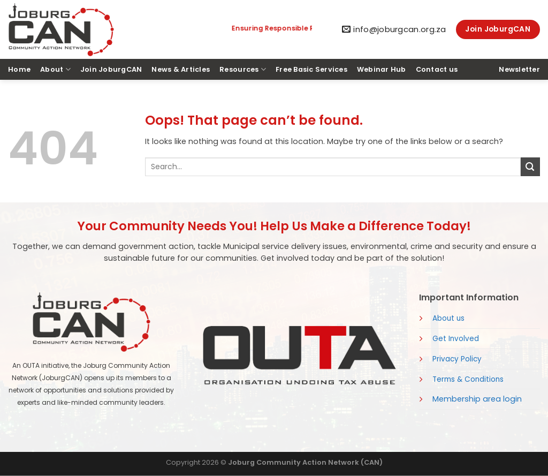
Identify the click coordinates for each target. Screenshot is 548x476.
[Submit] (530, 166)
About (55, 69)
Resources (242, 69)
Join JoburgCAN (111, 69)
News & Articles (180, 69)
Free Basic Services (311, 69)
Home (19, 69)
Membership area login (477, 399)
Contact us (437, 69)
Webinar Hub (381, 69)
